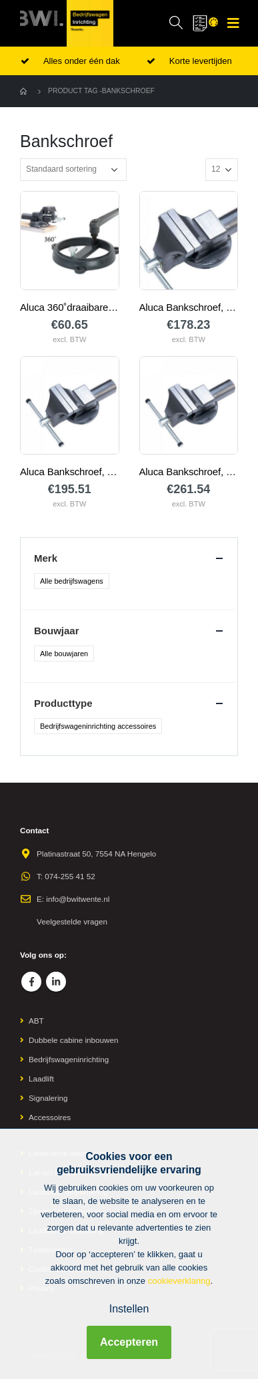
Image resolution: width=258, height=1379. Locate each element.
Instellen (129, 1308)
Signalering (48, 1097)
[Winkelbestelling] (73, 169)
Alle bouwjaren (64, 654)
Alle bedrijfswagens (71, 581)
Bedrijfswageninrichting (69, 1059)
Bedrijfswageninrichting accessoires (98, 726)
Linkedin (56, 982)
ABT (36, 1020)
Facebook (31, 982)
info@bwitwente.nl (77, 898)
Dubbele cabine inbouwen (74, 1040)
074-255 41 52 (70, 876)
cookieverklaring (179, 1281)
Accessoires (50, 1117)
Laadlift (41, 1078)
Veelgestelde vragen (72, 921)
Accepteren (129, 1342)
